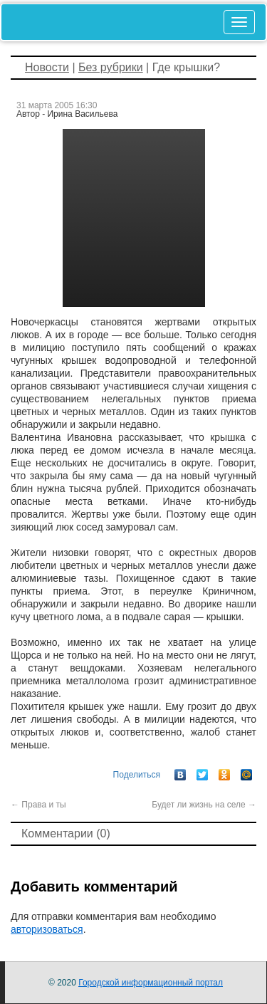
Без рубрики (110, 67)
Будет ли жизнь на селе (204, 805)
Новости (47, 67)
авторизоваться (47, 929)
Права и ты (38, 805)
